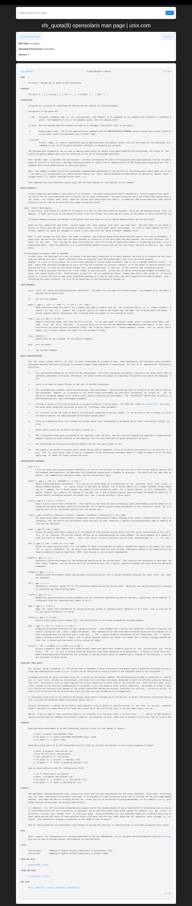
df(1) (57, 311)
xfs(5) (46, 876)
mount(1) (40, 888)
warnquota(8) (169, 837)
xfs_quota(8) (27, 72)
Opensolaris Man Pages (30, 37)
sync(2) (160, 799)
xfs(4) (45, 865)
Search (170, 13)
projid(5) (60, 888)
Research (168, 37)
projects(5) (73, 888)
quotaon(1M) (151, 404)
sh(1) (89, 273)
